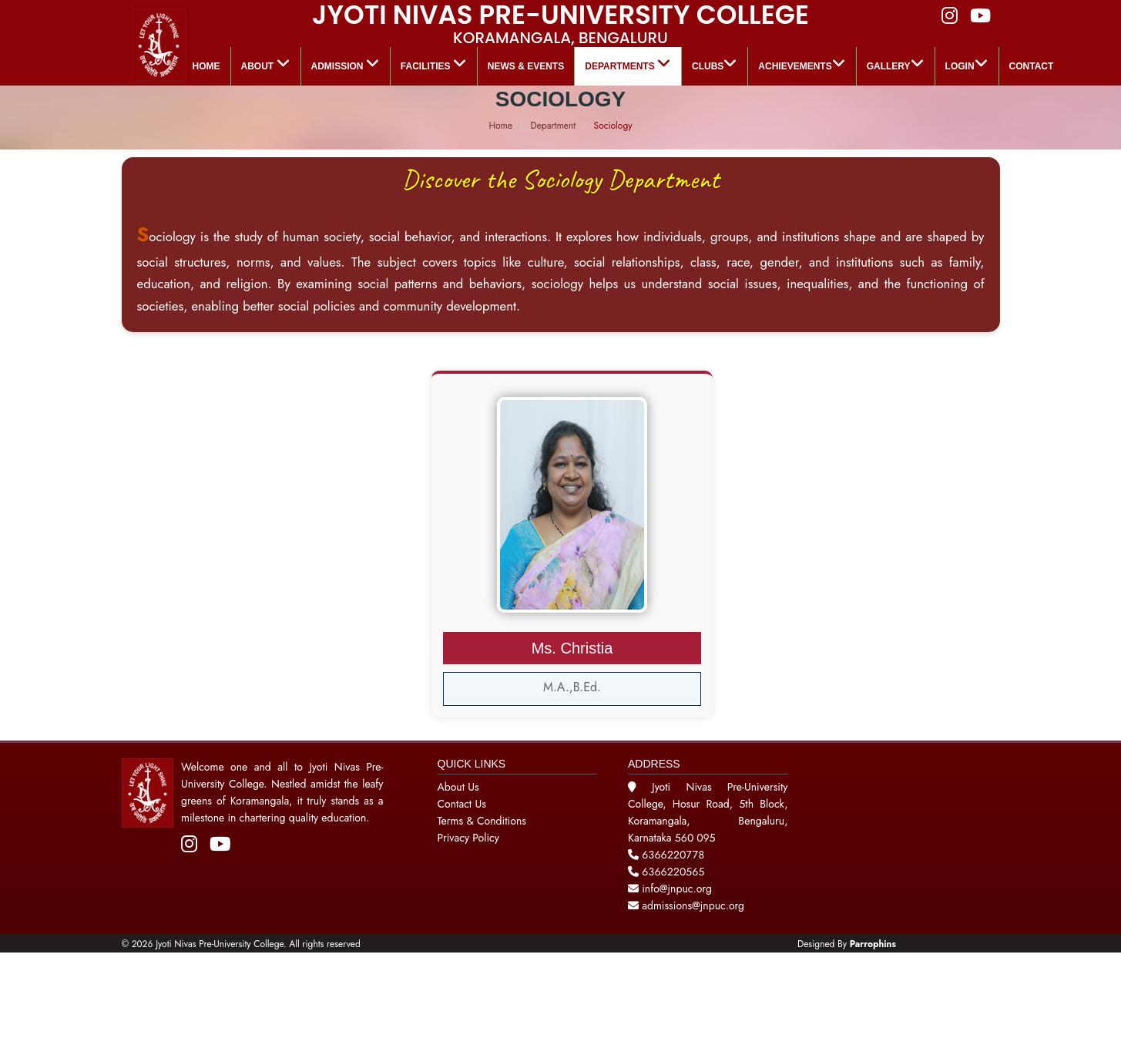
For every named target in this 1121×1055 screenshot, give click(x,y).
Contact (1031, 66)
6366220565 (673, 871)
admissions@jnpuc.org (686, 905)
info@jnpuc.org (675, 888)
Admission (345, 64)
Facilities (434, 64)
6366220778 (673, 854)
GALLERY (896, 64)
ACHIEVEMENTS (801, 64)
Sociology (613, 126)
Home (206, 66)
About (265, 64)
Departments (628, 64)
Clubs (714, 64)
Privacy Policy (468, 837)
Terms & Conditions (482, 820)
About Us (458, 787)
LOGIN (966, 64)
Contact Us (462, 803)
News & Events (526, 66)
